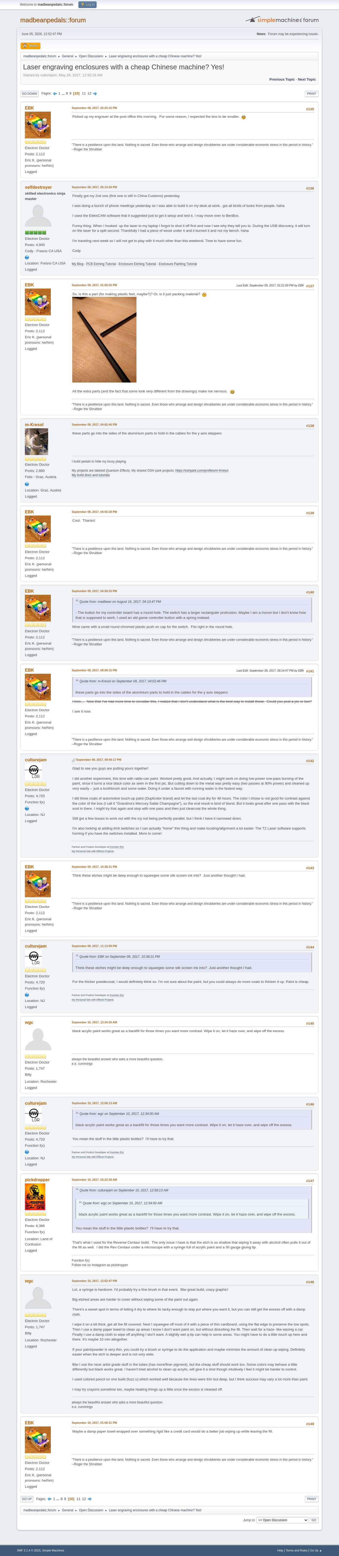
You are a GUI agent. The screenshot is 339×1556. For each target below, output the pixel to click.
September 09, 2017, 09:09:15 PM (94, 670)
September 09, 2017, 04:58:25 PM (94, 591)
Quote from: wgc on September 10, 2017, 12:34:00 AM (119, 1114)
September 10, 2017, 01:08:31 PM (94, 1422)
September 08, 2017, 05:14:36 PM (94, 187)
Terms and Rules (296, 1550)
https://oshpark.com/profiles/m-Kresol (201, 470)
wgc (29, 1022)
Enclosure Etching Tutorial (137, 264)
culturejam (36, 760)
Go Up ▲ (316, 1550)
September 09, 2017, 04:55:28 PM (94, 511)
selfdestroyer (38, 187)
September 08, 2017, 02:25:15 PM (94, 107)
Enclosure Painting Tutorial (178, 264)
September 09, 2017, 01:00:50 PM (94, 285)
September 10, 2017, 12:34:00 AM (94, 1022)
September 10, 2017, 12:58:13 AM (94, 1103)
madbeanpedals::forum (53, 20)
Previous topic (282, 79)
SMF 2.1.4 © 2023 (28, 1550)
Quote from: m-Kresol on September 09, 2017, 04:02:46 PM (122, 681)
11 (84, 93)
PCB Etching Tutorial (101, 264)
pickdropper (37, 1180)
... (64, 93)
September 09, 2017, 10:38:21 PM (94, 866)
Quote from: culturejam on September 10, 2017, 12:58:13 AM (123, 1190)
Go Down (29, 93)
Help (280, 1550)
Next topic (307, 79)
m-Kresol (34, 424)
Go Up (27, 1499)
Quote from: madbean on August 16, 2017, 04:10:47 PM (120, 602)
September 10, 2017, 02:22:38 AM (94, 1179)
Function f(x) (117, 847)
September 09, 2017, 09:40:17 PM (98, 759)
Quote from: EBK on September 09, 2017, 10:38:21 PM (119, 957)
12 (89, 93)
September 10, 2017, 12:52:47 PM (94, 1280)
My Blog (77, 264)
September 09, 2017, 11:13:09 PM (94, 946)
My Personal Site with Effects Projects (93, 851)
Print (311, 93)
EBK (29, 108)
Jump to (249, 1520)
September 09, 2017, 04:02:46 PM (94, 424)
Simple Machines (53, 1550)
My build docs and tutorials (91, 475)
